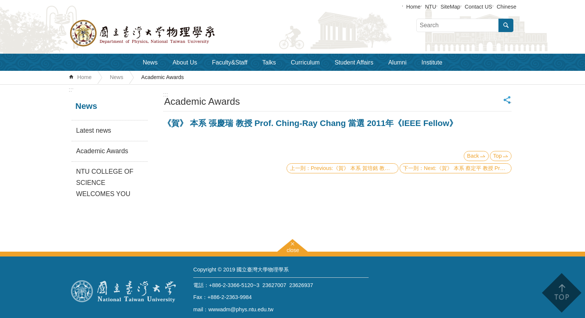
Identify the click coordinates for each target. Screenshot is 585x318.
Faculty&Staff (229, 62)
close (293, 249)
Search (505, 25)
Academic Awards (162, 77)
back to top (561, 292)
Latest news (93, 130)
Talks (269, 62)
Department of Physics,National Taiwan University (162, 33)
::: (71, 89)
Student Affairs (354, 62)
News (150, 62)
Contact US (478, 7)
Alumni (397, 62)
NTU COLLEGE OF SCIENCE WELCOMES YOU (104, 183)
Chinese (506, 7)
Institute (432, 62)
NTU (430, 7)
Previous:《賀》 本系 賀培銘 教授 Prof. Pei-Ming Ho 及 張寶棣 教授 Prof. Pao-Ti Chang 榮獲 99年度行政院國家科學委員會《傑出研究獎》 (354, 168)
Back (473, 156)
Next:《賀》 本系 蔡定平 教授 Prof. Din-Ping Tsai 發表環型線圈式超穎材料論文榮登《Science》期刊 (468, 168)
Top (497, 156)
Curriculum (305, 62)
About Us (184, 62)
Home (413, 7)
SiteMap (450, 7)
